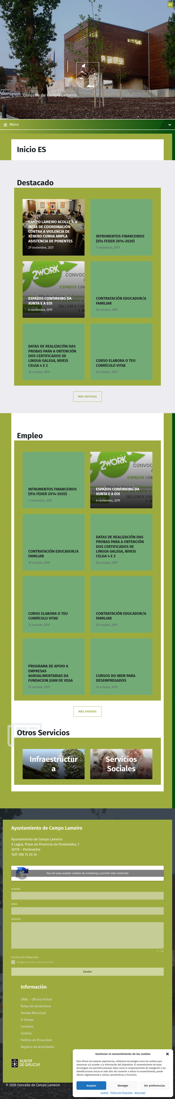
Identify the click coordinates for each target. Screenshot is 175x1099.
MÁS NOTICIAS (87, 396)
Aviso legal (139, 1093)
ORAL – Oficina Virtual (36, 999)
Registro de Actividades (37, 1047)
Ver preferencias (154, 1085)
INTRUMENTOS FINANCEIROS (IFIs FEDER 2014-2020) (120, 238)
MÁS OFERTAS (87, 711)
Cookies (105, 1093)
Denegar (123, 1085)
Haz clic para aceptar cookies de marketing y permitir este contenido (87, 873)
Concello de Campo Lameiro (50, 95)
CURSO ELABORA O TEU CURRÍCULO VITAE (115, 363)
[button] (167, 1054)
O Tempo (27, 1020)
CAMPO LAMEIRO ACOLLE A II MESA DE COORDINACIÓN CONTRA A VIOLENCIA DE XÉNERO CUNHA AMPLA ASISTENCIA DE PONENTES (52, 231)
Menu (87, 124)
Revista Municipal (33, 1013)
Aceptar (91, 1085)
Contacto (27, 1026)
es (170, 4)
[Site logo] (87, 88)
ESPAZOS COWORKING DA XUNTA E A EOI (50, 300)
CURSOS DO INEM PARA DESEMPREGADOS (115, 678)
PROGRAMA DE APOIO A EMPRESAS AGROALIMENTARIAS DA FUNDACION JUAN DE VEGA (50, 673)
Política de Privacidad (121, 1093)
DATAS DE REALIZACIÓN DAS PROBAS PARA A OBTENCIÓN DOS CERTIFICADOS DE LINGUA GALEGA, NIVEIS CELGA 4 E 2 (52, 356)
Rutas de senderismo (36, 1006)
